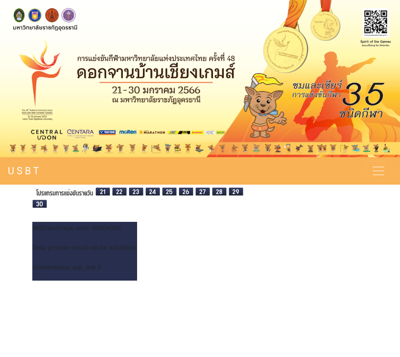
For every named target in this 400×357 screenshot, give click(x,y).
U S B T (23, 171)
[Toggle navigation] (378, 171)
